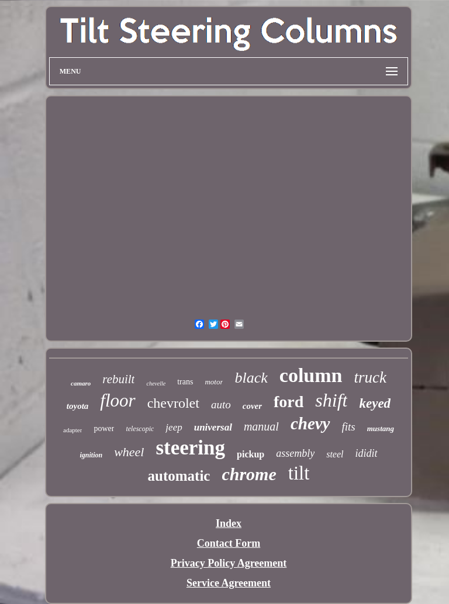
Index (228, 523)
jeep (173, 427)
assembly (295, 453)
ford (288, 402)
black (250, 377)
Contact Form (228, 543)
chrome (249, 474)
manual (261, 426)
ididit (366, 453)
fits (348, 427)
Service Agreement (228, 583)
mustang (380, 428)
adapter (72, 429)
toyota (78, 406)
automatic (179, 476)
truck (370, 377)
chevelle (155, 383)
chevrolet (173, 403)
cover (252, 406)
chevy (310, 423)
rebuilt (118, 379)
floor (117, 400)
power (104, 428)
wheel (129, 452)
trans (185, 381)
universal (213, 427)
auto (221, 404)
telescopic (140, 429)
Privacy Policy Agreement (229, 563)
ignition (91, 455)
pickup (250, 454)
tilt (299, 473)
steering (190, 447)
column (311, 375)
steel (334, 454)
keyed (375, 403)
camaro (81, 383)
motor (214, 381)
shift (331, 400)
